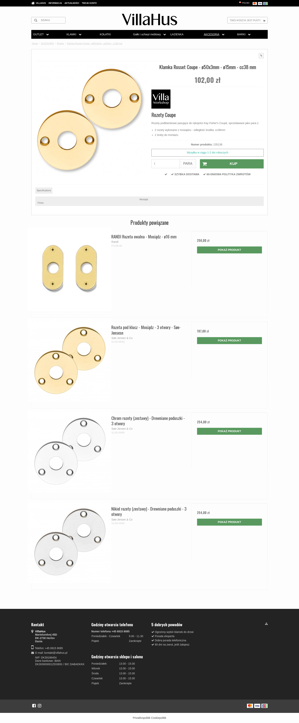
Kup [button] (218, 164)
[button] (261, 55)
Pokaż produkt (229, 249)
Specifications (44, 190)
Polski (244, 3)
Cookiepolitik (158, 717)
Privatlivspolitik (141, 717)
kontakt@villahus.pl (55, 652)
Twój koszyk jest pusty (249, 20)
